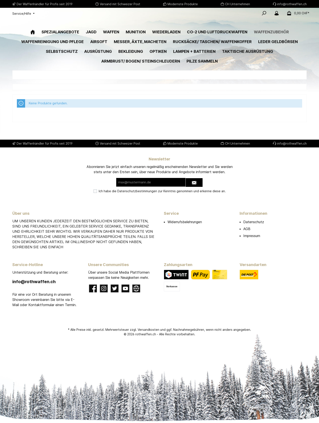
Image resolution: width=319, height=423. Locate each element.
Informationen (253, 213)
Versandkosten (148, 329)
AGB (246, 229)
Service (171, 213)
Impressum (251, 236)
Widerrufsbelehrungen (185, 222)
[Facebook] (93, 288)
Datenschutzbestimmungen (137, 191)
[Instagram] (104, 288)
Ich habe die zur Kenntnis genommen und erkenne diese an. (162, 191)
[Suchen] (264, 13)
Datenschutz (253, 222)
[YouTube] (125, 288)
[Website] (136, 288)
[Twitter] (114, 288)
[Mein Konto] (276, 13)
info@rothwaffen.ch (34, 281)
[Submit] (194, 182)
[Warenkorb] (296, 13)
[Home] (32, 45)
